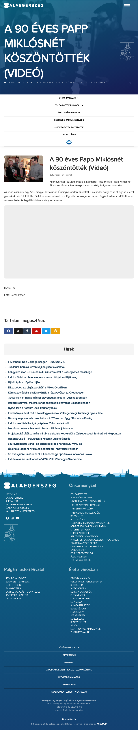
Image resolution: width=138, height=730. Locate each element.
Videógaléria (78, 588)
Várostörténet (15, 498)
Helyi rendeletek (80, 533)
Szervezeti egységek (18, 582)
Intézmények (78, 595)
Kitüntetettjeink (80, 530)
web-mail (69, 662)
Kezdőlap (12, 82)
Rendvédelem (78, 622)
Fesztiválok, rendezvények (86, 582)
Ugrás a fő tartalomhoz (126, 1)
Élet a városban (67, 113)
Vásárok (76, 625)
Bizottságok (78, 520)
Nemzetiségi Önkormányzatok (88, 526)
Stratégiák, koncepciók (85, 536)
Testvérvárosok (81, 560)
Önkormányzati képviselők (86, 501)
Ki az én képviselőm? (82, 509)
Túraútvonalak (80, 632)
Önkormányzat (67, 98)
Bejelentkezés (69, 719)
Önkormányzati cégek (84, 543)
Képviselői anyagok (69, 677)
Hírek (30, 82)
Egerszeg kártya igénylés (69, 120)
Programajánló (80, 578)
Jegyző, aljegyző (16, 578)
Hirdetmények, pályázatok (69, 127)
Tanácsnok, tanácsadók (85, 513)
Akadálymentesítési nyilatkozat (69, 692)
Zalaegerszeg (23, 5)
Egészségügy (78, 609)
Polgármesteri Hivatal (67, 105)
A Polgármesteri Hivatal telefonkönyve (69, 670)
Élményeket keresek (17, 508)
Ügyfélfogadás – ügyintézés (23, 592)
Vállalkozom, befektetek (20, 511)
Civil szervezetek (81, 598)
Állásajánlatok (80, 605)
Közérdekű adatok (17, 595)
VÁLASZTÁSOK (69, 135)
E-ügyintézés (13, 588)
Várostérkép (78, 550)
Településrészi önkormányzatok (90, 523)
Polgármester (79, 494)
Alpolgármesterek (82, 498)
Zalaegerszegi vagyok (19, 504)
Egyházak (76, 602)
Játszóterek (78, 615)
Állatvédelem (79, 557)
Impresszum (69, 655)
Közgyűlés (77, 516)
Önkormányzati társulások (87, 547)
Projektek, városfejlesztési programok (95, 540)
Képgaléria (12, 501)
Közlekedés (77, 619)
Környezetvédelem (82, 553)
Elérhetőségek (14, 585)
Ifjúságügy (77, 612)
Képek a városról (81, 592)
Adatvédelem (69, 685)
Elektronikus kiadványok (86, 629)
